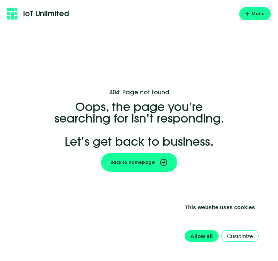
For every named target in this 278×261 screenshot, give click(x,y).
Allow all (201, 236)
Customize (240, 236)
